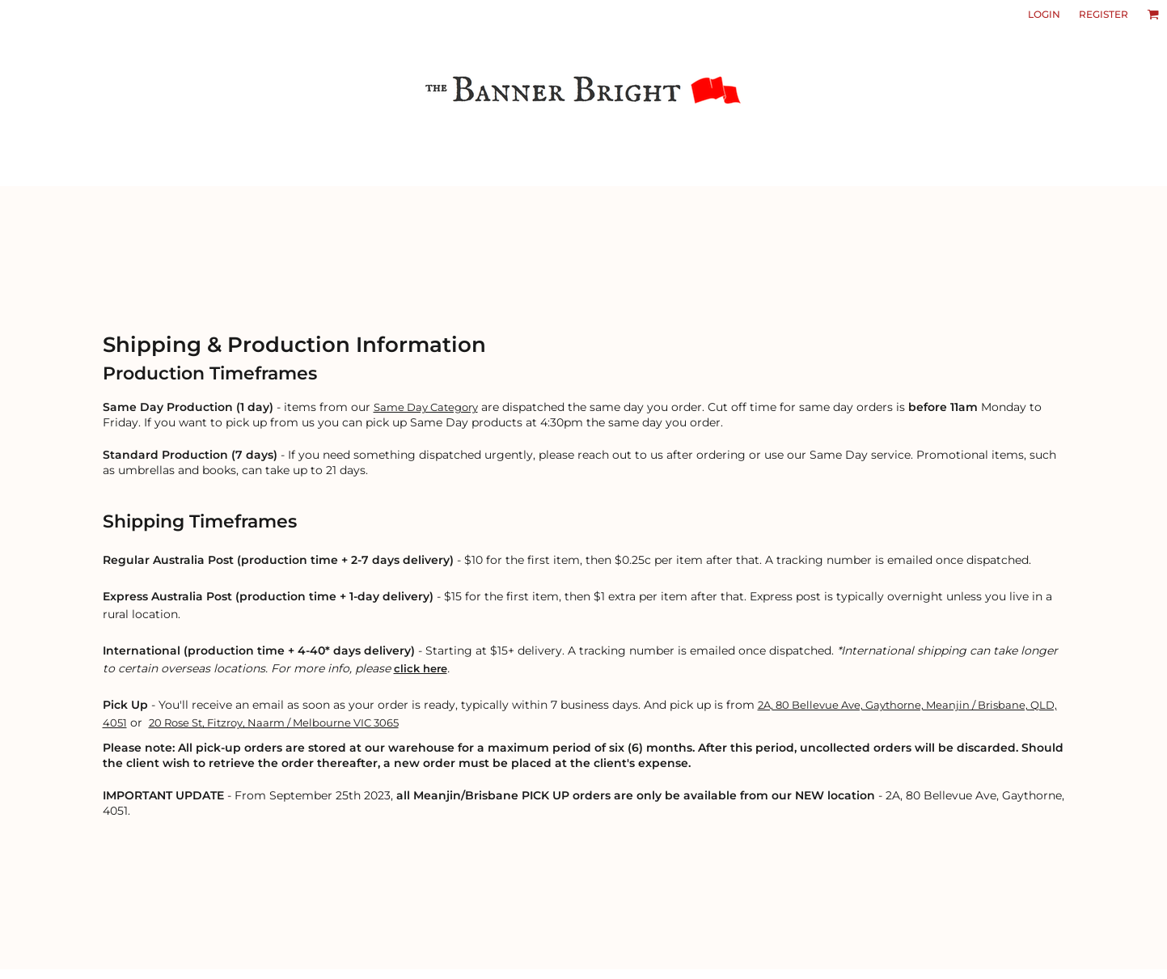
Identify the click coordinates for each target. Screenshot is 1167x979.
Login (1044, 14)
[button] (1153, 14)
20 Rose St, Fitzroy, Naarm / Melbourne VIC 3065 (274, 722)
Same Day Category (426, 406)
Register (1103, 14)
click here (420, 668)
